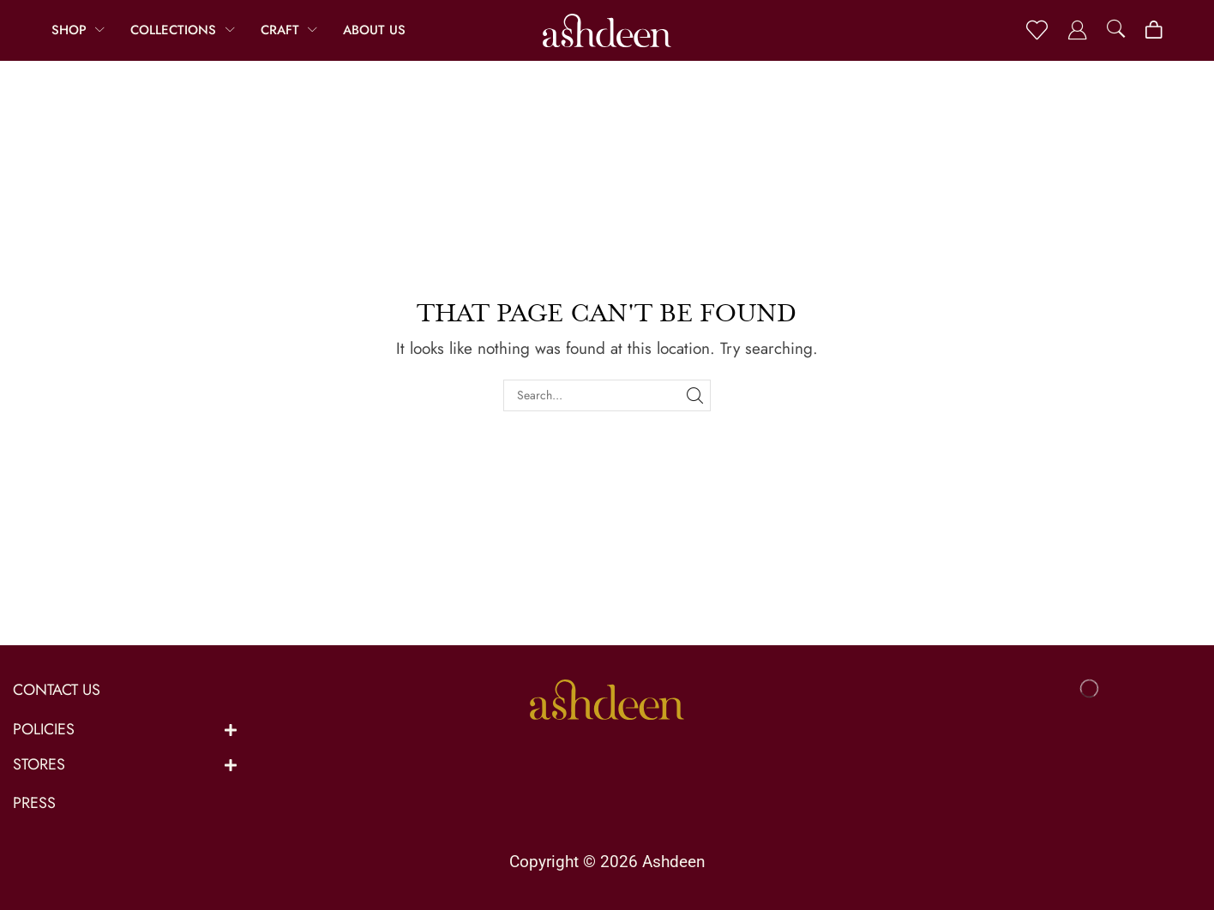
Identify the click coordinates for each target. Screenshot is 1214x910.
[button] (1037, 30)
